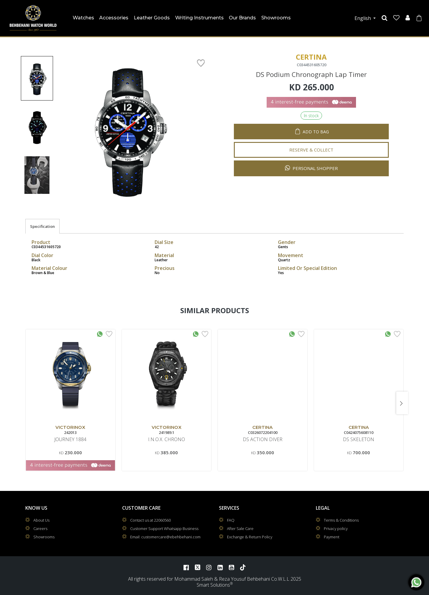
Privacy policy (336, 528)
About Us (41, 520)
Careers (40, 528)
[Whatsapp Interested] (99, 333)
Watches (84, 17)
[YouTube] (231, 567)
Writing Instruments (199, 18)
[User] (407, 18)
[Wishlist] (396, 18)
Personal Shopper (311, 163)
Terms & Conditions (341, 520)
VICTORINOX (70, 427)
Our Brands (242, 18)
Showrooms (276, 18)
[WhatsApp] (416, 582)
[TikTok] (243, 567)
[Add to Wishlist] (109, 333)
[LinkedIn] (220, 567)
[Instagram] (209, 567)
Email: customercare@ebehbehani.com (165, 537)
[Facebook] (186, 567)
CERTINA (262, 427)
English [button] (363, 18)
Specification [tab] (42, 226)
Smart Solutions (213, 585)
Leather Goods (152, 18)
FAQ (230, 520)
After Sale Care (240, 528)
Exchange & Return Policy (249, 537)
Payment (331, 537)
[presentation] (402, 403)
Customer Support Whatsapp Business (164, 528)
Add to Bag (316, 127)
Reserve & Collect (311, 145)
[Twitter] (197, 567)
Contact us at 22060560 (150, 520)
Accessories (113, 18)
